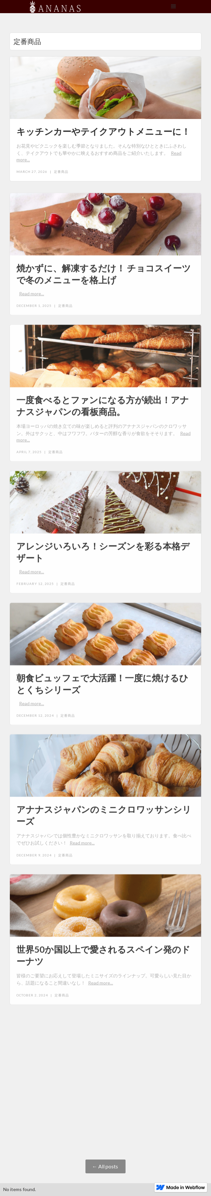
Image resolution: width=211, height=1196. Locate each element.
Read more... (31, 296)
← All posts (105, 1166)
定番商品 (61, 172)
